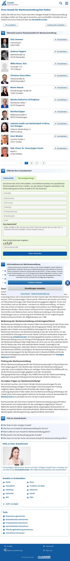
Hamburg (9, 490)
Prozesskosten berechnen (17, 523)
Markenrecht (7, 397)
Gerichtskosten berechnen (17, 526)
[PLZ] (35, 216)
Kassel (32, 493)
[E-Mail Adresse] (35, 211)
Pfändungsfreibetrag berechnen (19, 529)
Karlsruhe (9, 493)
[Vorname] (35, 203)
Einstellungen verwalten (35, 288)
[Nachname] (35, 198)
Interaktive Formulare (15, 533)
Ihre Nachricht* (10, 224)
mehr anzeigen (12, 504)
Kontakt (9, 546)
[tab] (10, 24)
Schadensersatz (20, 337)
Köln (31, 497)
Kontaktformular (39, 19)
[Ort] (35, 220)
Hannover (34, 490)
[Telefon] (35, 207)
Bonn (32, 482)
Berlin (8, 482)
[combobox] (35, 193)
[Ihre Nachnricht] (35, 231)
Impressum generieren (15, 516)
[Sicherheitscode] (35, 247)
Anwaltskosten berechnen (17, 519)
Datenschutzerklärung (40, 293)
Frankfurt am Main (37, 486)
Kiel (7, 497)
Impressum (25, 293)
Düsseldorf (10, 486)
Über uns (49, 550)
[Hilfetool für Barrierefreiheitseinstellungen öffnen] (67, 282)
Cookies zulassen (35, 282)
